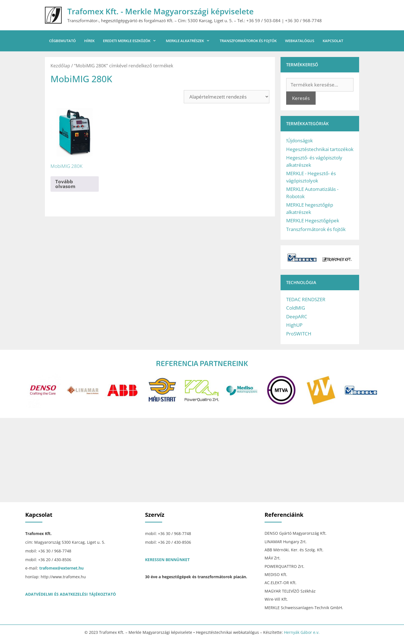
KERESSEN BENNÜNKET (167, 559)
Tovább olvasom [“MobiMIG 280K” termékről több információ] (65, 183)
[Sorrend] (226, 96)
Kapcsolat (333, 40)
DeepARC (296, 316)
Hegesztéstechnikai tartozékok (320, 149)
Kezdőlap (60, 66)
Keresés (301, 98)
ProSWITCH (298, 333)
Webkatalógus (299, 40)
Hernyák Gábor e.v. (302, 632)
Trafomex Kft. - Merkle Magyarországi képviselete (160, 11)
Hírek (89, 40)
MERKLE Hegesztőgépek (312, 220)
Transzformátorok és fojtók (248, 40)
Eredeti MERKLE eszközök (132, 40)
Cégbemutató (62, 40)
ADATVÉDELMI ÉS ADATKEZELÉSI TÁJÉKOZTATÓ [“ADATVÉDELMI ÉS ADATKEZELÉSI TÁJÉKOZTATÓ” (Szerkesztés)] (70, 594)
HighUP (294, 325)
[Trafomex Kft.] (202, 460)
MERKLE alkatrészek (190, 40)
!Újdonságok (299, 140)
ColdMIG (295, 308)
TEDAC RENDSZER (305, 299)
